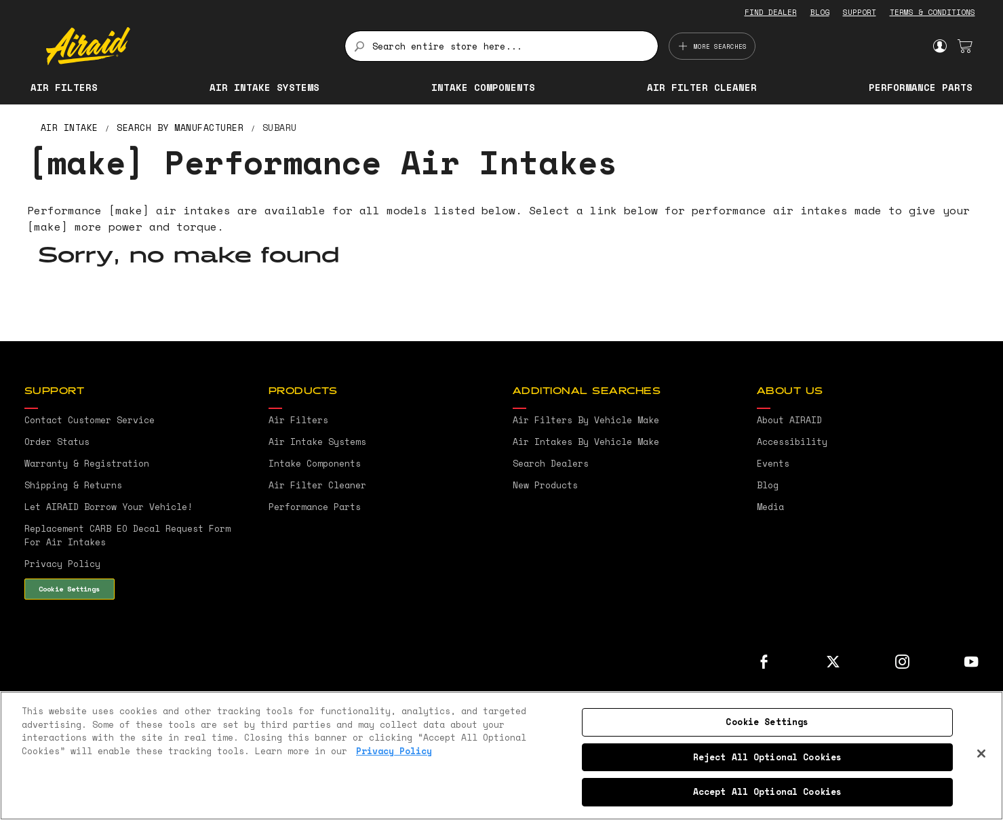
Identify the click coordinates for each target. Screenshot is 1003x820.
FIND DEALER (771, 12)
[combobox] (501, 46)
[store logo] (188, 46)
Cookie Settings (69, 588)
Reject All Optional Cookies (767, 757)
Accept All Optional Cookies (767, 791)
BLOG (819, 12)
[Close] (981, 753)
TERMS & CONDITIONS (932, 12)
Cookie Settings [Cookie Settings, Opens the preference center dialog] (767, 721)
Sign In (939, 46)
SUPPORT (859, 12)
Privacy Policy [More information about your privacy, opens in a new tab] (394, 751)
